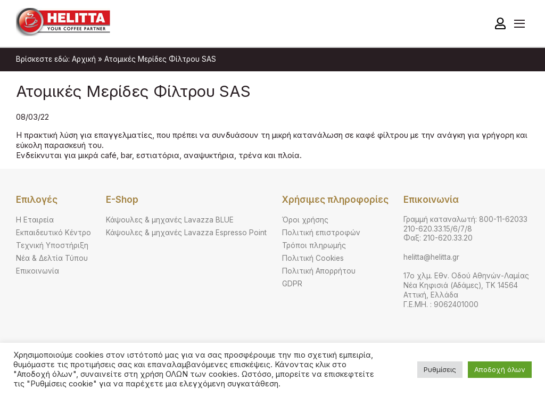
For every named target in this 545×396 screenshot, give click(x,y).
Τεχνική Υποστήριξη (52, 245)
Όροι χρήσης (305, 220)
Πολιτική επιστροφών (321, 232)
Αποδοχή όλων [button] (499, 369)
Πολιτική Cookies (313, 258)
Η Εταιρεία (35, 220)
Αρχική (84, 59)
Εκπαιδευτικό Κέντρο (53, 232)
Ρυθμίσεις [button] (440, 369)
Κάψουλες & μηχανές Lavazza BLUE (170, 220)
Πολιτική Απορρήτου (319, 271)
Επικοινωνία (37, 271)
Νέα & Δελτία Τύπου (52, 258)
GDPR (292, 283)
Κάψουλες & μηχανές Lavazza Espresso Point (186, 232)
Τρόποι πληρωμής (314, 245)
